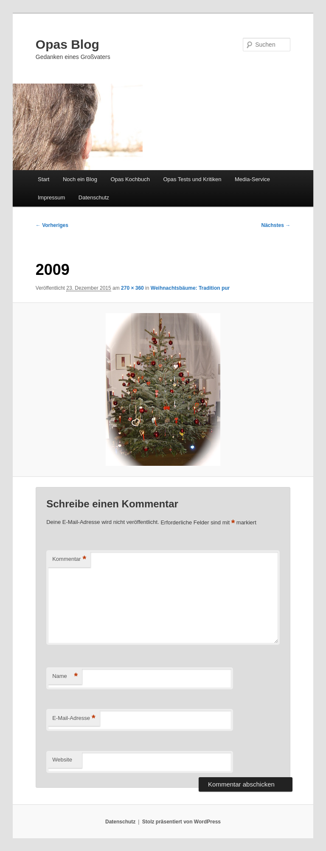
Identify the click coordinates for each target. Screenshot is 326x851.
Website (62, 759)
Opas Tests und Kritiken (192, 179)
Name (65, 676)
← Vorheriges (52, 225)
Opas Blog (67, 44)
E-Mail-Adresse (73, 718)
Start (43, 179)
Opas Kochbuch (130, 179)
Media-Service (252, 179)
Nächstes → (276, 225)
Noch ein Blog (80, 179)
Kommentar (69, 559)
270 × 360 (132, 288)
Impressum (51, 197)
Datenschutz (94, 197)
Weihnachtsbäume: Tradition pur (190, 288)
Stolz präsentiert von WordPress (181, 822)
